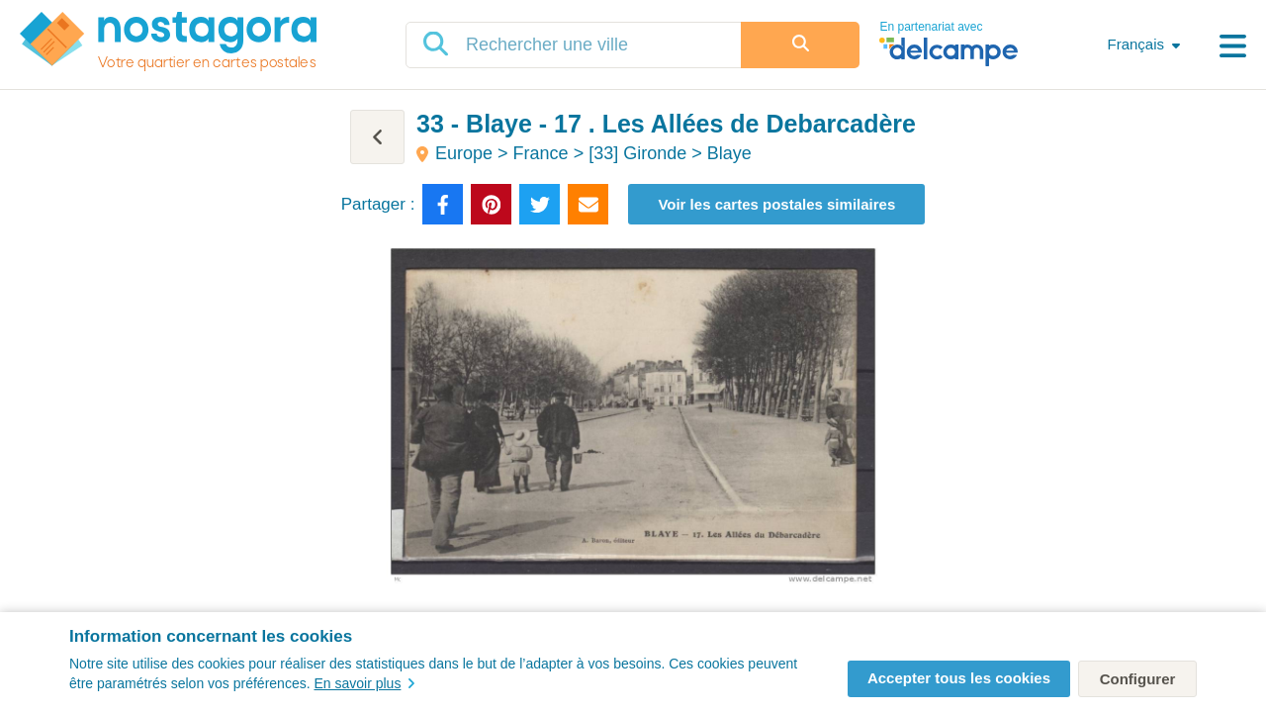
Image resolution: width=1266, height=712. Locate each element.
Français (1135, 44)
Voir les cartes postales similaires (776, 204)
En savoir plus (364, 683)
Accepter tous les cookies (958, 677)
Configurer (1138, 678)
